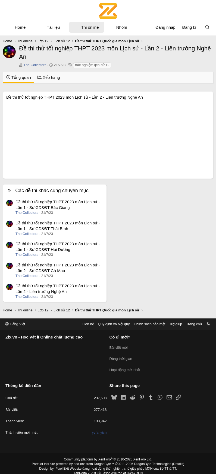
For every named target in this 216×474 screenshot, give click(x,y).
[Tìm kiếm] (207, 27)
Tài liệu (53, 27)
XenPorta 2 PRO (85, 467)
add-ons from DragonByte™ (94, 458)
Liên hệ (88, 324)
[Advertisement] (108, 138)
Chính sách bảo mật (149, 324)
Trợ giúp (175, 324)
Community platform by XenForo (108, 454)
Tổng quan (18, 77)
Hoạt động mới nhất (124, 366)
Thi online (90, 27)
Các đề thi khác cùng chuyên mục (52, 190)
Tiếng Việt (15, 324)
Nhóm (121, 27)
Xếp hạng (48, 77)
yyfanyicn (99, 427)
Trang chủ (194, 324)
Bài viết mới (118, 346)
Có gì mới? (119, 337)
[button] (30, 27)
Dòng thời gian (120, 356)
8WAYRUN (135, 467)
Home (20, 27)
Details (178, 458)
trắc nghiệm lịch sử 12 (92, 65)
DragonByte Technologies (152, 458)
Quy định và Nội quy (114, 324)
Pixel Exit (62, 463)
